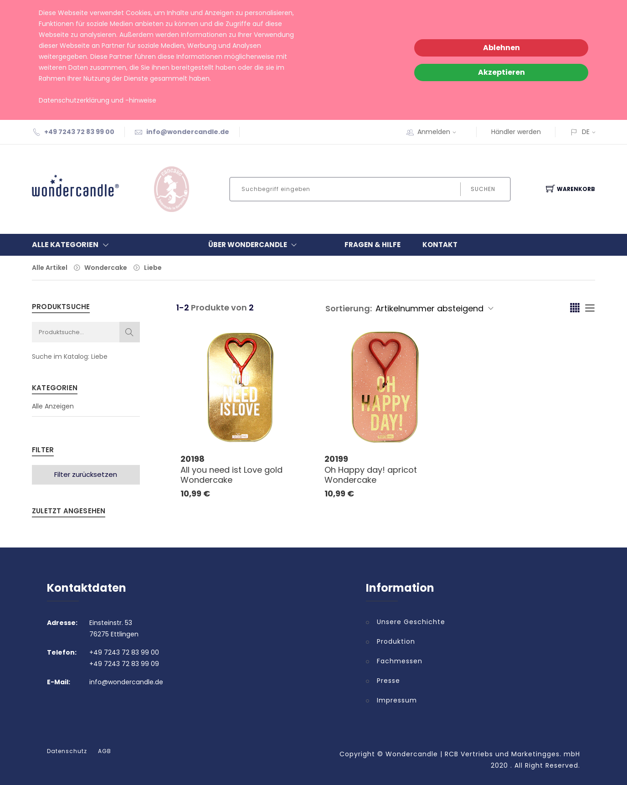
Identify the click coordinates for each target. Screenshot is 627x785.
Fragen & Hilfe (372, 244)
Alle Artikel (49, 267)
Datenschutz (67, 751)
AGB (104, 751)
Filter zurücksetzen (85, 474)
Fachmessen (399, 661)
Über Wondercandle (254, 245)
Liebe (153, 267)
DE (585, 131)
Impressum (397, 700)
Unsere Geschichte (411, 621)
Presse (388, 680)
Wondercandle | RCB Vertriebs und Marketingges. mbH (482, 754)
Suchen (482, 189)
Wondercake (105, 267)
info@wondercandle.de (187, 131)
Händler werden (516, 131)
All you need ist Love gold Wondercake (231, 474)
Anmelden (439, 131)
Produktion (396, 641)
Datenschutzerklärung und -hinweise (97, 100)
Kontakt (439, 244)
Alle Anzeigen (53, 406)
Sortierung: (348, 308)
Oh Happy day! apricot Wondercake (370, 474)
